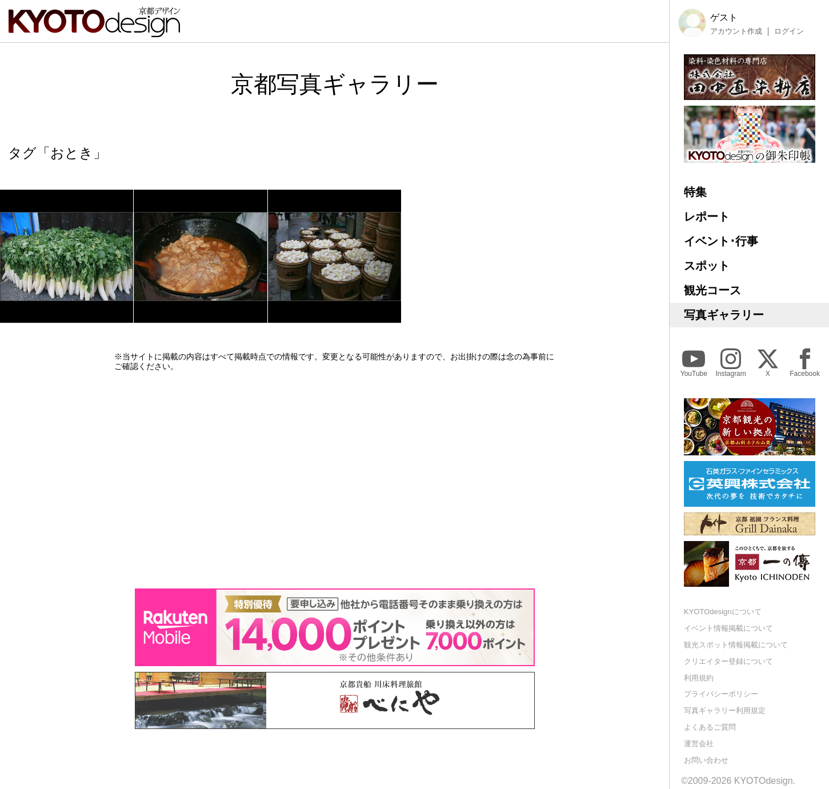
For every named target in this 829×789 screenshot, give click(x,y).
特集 (695, 192)
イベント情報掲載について (728, 628)
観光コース (712, 290)
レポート (707, 216)
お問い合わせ (706, 760)
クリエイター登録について (728, 661)
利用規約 (699, 678)
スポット (707, 265)
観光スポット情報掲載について (736, 644)
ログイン (789, 31)
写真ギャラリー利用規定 (725, 710)
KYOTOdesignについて (723, 611)
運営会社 (699, 743)
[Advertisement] (334, 480)
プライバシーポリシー (721, 694)
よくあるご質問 (710, 727)
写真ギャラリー (724, 315)
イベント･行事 (721, 241)
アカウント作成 (736, 31)
